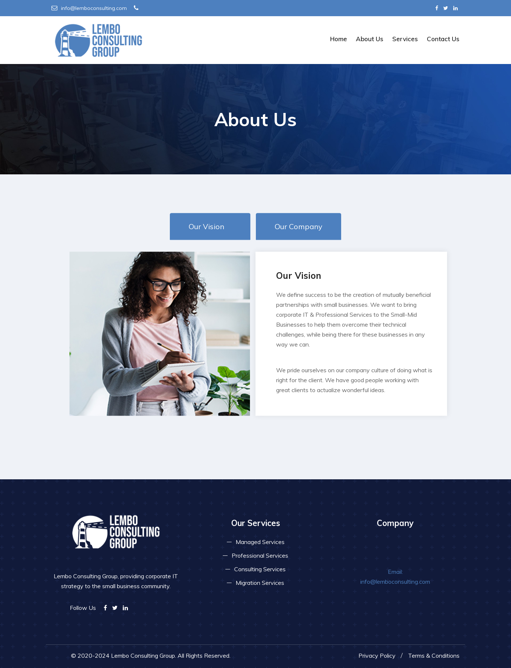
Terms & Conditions (434, 655)
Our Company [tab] (298, 226)
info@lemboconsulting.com (89, 8)
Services (405, 39)
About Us (369, 39)
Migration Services (260, 582)
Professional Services (260, 555)
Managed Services (260, 542)
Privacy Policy (377, 655)
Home (338, 39)
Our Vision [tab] (206, 226)
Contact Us (443, 39)
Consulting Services (260, 569)
